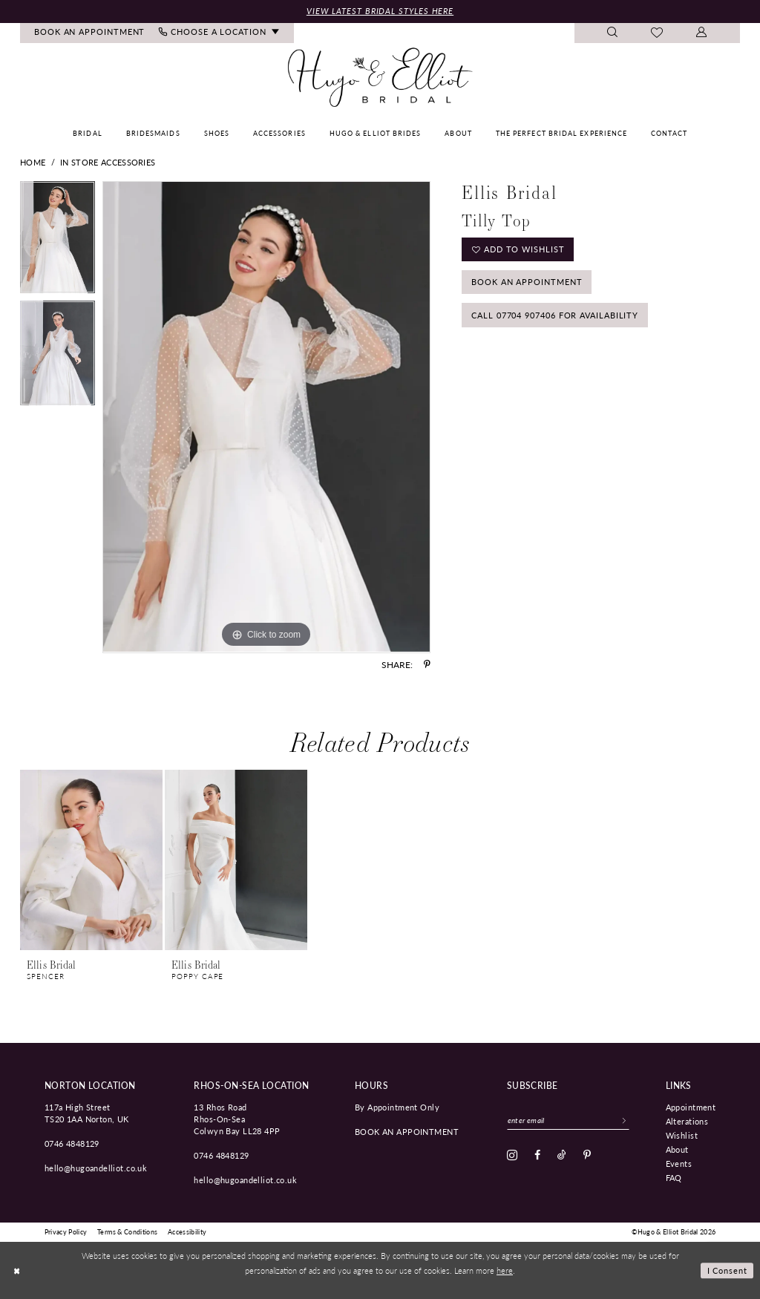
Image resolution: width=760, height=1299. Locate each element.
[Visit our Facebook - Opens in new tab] (537, 1155)
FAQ (674, 1177)
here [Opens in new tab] (505, 1270)
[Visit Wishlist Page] (657, 33)
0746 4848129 (72, 1143)
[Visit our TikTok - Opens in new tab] (561, 1155)
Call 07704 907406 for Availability (554, 315)
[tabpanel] (57, 241)
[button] (702, 33)
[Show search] (613, 33)
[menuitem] (89, 33)
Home (32, 162)
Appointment (691, 1107)
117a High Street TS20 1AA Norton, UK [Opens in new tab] (87, 1113)
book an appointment (407, 1131)
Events (679, 1163)
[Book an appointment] (89, 33)
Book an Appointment (526, 281)
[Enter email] (568, 1120)
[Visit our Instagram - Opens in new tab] (512, 1155)
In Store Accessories (107, 162)
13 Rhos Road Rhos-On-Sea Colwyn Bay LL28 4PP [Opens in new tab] (237, 1118)
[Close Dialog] (16, 1270)
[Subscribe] (624, 1120)
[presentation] (91, 860)
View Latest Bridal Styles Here (380, 10)
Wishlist (682, 1135)
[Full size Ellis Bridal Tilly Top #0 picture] (266, 417)
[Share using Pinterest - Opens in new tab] (427, 664)
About (677, 1149)
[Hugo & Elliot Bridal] (380, 78)
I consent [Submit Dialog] (727, 1270)
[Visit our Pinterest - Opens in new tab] (587, 1155)
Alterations (687, 1121)
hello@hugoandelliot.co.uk (96, 1168)
